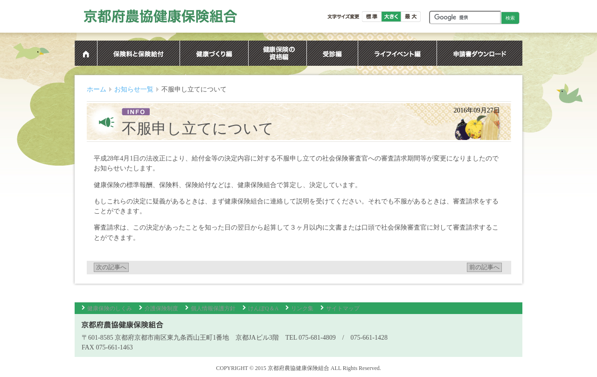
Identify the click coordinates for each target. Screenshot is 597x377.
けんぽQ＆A (263, 308)
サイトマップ (343, 308)
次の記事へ (111, 267)
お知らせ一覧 (133, 89)
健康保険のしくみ (109, 308)
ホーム (96, 89)
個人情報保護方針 (213, 308)
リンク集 (302, 308)
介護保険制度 (161, 308)
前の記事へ (484, 267)
